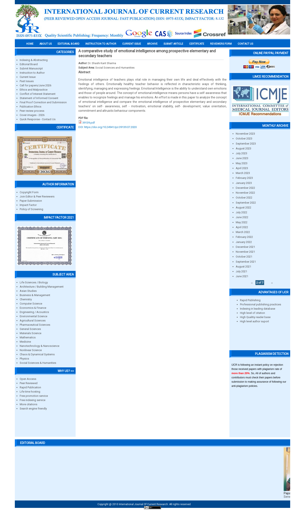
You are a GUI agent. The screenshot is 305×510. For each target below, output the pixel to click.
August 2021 (243, 266)
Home (29, 43)
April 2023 (242, 168)
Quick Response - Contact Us (37, 119)
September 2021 (246, 261)
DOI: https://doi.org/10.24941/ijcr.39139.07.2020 (107, 127)
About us (45, 43)
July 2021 (241, 271)
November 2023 (245, 133)
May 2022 (241, 222)
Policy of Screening (31, 209)
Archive (152, 43)
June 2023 (242, 158)
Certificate (196, 43)
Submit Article (173, 43)
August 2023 (243, 148)
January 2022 (244, 242)
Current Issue (131, 43)
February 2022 (244, 236)
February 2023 (244, 177)
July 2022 (241, 212)
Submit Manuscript (31, 68)
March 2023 (243, 173)
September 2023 (246, 143)
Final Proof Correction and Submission (43, 102)
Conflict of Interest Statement (37, 93)
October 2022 (244, 197)
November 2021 (245, 251)
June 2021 (242, 276)
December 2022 (245, 187)
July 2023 (241, 153)
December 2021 (245, 246)
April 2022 (242, 227)
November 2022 (245, 192)
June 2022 (242, 217)
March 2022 (243, 232)
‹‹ (252, 282)
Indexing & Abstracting (34, 60)
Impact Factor (28, 205)
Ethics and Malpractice (33, 89)
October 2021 (244, 256)
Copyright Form (29, 192)
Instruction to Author (32, 72)
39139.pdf (88, 122)
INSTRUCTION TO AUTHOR (100, 43)
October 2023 (244, 138)
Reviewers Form (221, 43)
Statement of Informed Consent (39, 98)
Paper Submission (31, 200)
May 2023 (241, 163)
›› (272, 282)
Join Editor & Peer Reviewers (37, 196)
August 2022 (243, 207)
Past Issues (27, 81)
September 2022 (246, 202)
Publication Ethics (30, 106)
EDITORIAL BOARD (68, 43)
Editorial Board (29, 64)
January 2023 (244, 183)
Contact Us (245, 43)
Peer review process (32, 110)
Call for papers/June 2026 (35, 85)
